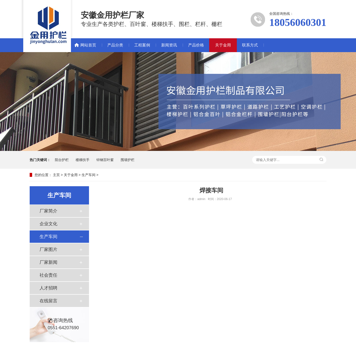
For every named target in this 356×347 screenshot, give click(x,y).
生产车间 (88, 175)
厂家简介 (48, 210)
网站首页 (88, 45)
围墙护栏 (127, 160)
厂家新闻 (48, 262)
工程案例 (142, 45)
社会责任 (48, 275)
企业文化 (48, 223)
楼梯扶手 (82, 160)
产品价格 (196, 45)
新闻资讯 (169, 45)
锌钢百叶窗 (105, 160)
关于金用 (223, 45)
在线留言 (48, 300)
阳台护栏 (62, 160)
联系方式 (250, 45)
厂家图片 (48, 249)
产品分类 (115, 45)
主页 (56, 175)
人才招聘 (48, 288)
